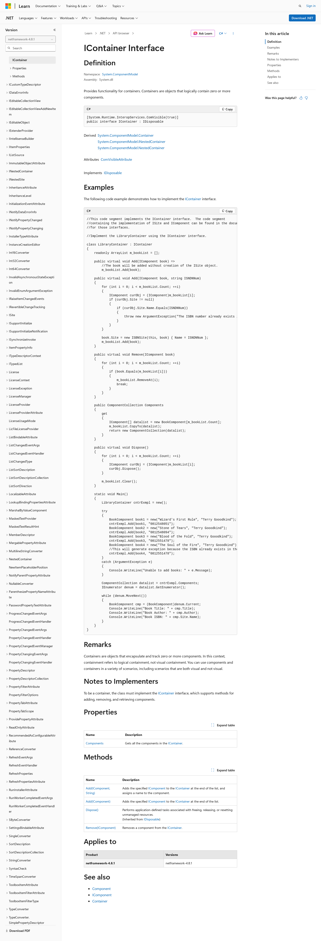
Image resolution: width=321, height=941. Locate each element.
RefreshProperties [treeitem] (21, 773)
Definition (274, 41)
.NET (102, 33)
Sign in (311, 6)
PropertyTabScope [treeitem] (21, 711)
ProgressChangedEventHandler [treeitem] (30, 621)
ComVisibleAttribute (116, 159)
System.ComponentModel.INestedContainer (131, 141)
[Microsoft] (8, 6)
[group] (160, 424)
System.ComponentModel (120, 74)
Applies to (274, 76)
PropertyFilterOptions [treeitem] (23, 695)
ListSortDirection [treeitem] (20, 486)
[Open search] (300, 6)
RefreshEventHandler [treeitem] (23, 765)
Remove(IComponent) (101, 828)
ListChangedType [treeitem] (20, 461)
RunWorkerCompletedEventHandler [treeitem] (32, 809)
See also (272, 82)
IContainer (193, 198)
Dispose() (92, 810)
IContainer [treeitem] (19, 60)
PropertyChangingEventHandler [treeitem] (30, 662)
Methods (273, 71)
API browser (121, 33)
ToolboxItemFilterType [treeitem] (24, 901)
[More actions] (233, 33)
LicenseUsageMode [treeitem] (22, 421)
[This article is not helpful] (306, 98)
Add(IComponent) (98, 801)
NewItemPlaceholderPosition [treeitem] (28, 567)
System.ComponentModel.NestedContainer (131, 147)
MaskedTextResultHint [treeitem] (24, 526)
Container (99, 901)
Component (101, 888)
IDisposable (113, 172)
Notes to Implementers (283, 59)
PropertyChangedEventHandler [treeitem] (30, 638)
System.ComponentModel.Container (126, 135)
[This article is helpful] (301, 98)
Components (94, 743)
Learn (88, 33)
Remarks (273, 53)
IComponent (156, 788)
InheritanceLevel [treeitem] (20, 196)
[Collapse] (54, 30)
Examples (273, 47)
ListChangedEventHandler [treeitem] (26, 453)
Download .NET (302, 18)
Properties (274, 65)
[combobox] (30, 39)
